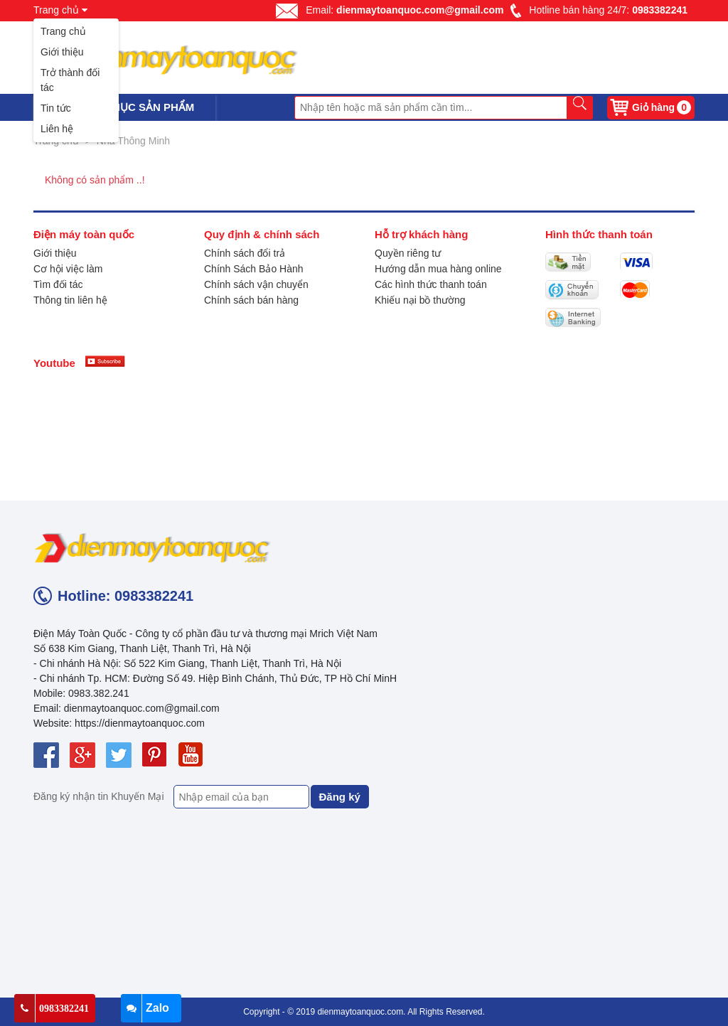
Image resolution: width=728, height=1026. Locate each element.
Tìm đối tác (57, 284)
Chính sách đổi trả (244, 253)
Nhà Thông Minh (133, 140)
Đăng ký (339, 797)
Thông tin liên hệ (70, 300)
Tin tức (56, 108)
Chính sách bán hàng (251, 300)
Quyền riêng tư (408, 253)
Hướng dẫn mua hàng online (438, 268)
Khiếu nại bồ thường (420, 300)
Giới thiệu (62, 52)
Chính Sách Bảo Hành (254, 268)
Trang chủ (63, 31)
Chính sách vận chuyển (256, 284)
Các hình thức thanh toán (431, 284)
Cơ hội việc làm (67, 268)
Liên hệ (57, 128)
